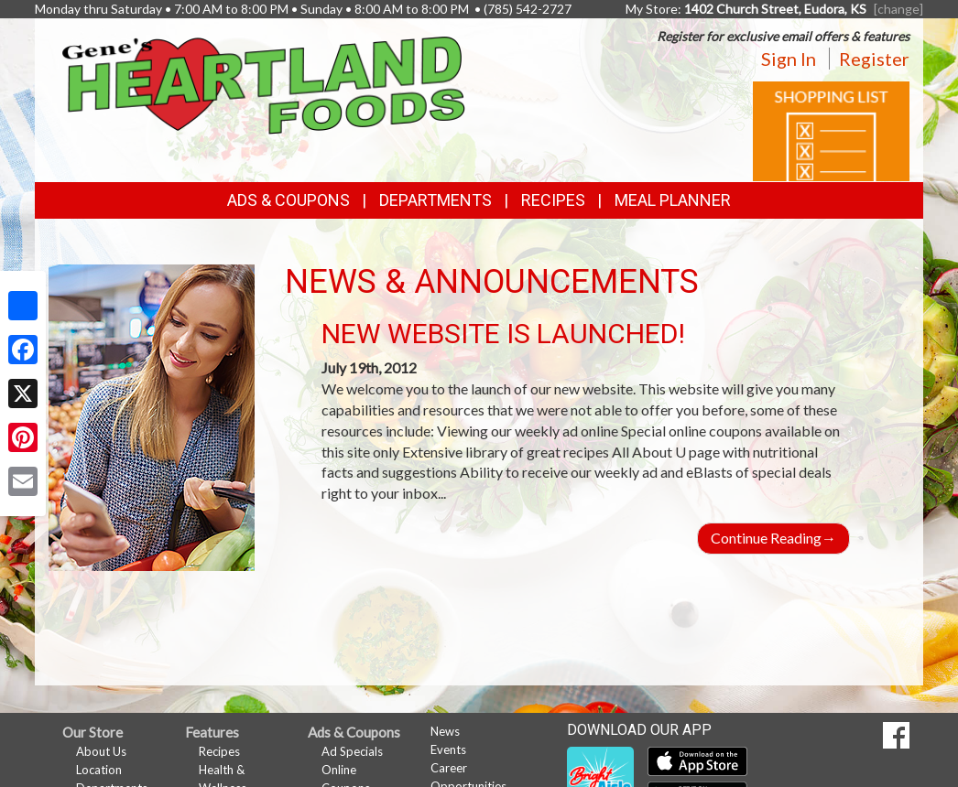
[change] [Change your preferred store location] (898, 8)
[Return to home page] (263, 84)
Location (99, 769)
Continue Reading (773, 537)
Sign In (788, 59)
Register (874, 59)
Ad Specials (352, 751)
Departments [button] (435, 200)
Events (448, 749)
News (445, 731)
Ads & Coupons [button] (288, 200)
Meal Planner (673, 200)
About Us (101, 751)
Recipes (553, 200)
